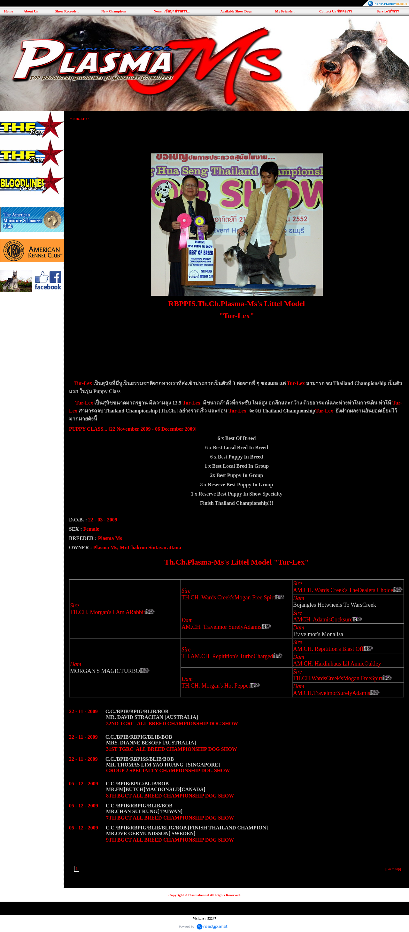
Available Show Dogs (235, 11)
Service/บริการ (388, 11)
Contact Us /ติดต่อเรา (335, 11)
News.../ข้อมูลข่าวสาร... (172, 11)
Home (8, 11)
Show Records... (67, 11)
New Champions (113, 11)
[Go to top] (393, 869)
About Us (31, 11)
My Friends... (285, 11)
